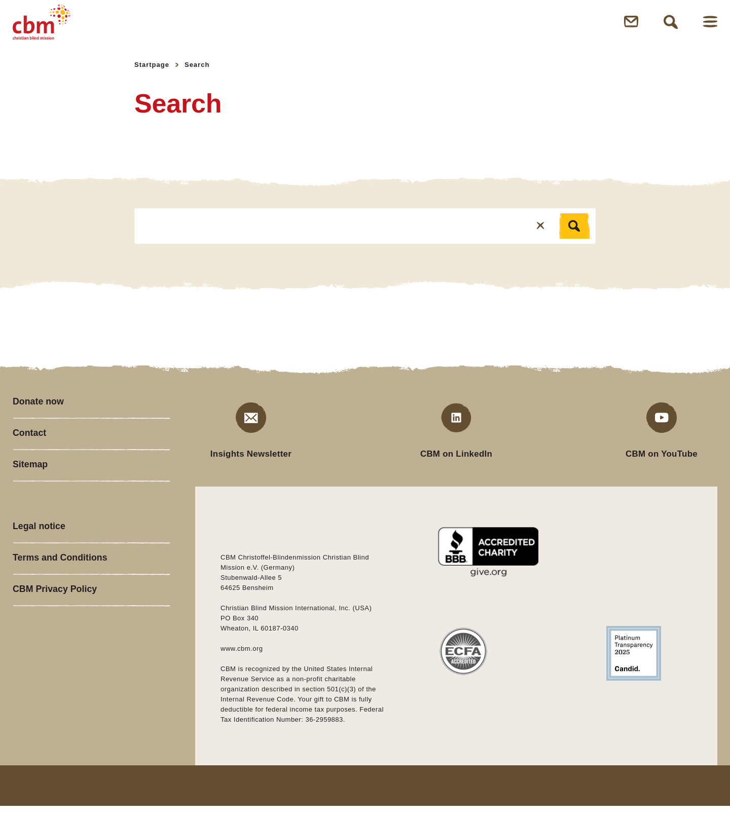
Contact (30, 444)
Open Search (671, 26)
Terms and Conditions (60, 572)
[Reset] (540, 235)
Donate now (38, 411)
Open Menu (710, 26)
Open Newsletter (631, 26)
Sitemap (30, 476)
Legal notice (39, 539)
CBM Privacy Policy (55, 604)
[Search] (574, 235)
